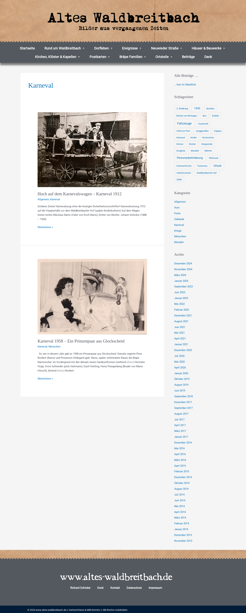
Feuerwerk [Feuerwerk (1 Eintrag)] (203, 123)
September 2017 (183, 407)
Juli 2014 (179, 493)
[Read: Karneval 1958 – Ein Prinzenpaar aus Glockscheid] (92, 296)
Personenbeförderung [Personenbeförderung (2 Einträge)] (190, 157)
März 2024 (180, 274)
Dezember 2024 (183, 263)
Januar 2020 (181, 372)
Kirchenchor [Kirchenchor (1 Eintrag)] (208, 137)
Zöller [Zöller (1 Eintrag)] (179, 179)
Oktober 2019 (181, 378)
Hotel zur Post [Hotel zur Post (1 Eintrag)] (183, 131)
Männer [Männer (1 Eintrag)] (208, 150)
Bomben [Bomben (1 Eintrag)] (210, 108)
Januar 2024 (181, 280)
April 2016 (180, 453)
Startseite (27, 48)
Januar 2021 (181, 343)
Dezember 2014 (183, 476)
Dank (208, 57)
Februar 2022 (181, 309)
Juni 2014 (179, 499)
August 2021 (181, 320)
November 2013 (183, 539)
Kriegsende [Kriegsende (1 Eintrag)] (206, 144)
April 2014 (180, 510)
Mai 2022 (179, 303)
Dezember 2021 (183, 315)
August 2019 (181, 384)
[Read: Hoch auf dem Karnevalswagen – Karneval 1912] (92, 149)
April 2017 (180, 424)
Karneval (55, 199)
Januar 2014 (181, 528)
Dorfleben (103, 48)
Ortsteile (163, 56)
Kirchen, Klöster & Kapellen (57, 56)
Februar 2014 (181, 522)
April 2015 (180, 464)
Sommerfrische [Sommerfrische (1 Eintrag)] (184, 166)
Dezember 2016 (183, 441)
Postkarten (100, 56)
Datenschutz (134, 586)
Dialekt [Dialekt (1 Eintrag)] (215, 115)
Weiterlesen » (45, 227)
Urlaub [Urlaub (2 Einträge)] (217, 165)
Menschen (54, 346)
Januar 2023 (181, 297)
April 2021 (180, 338)
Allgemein (43, 199)
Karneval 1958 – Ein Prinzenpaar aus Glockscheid (82, 341)
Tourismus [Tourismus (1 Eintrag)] (202, 166)
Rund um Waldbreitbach (64, 48)
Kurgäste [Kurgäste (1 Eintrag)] (180, 150)
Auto (177, 207)
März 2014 (180, 516)
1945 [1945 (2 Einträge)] (197, 108)
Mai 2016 (179, 447)
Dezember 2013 (183, 533)
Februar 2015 (181, 470)
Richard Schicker (80, 586)
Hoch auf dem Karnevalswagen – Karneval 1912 (81, 193)
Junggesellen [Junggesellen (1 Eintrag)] (202, 131)
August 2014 (181, 487)
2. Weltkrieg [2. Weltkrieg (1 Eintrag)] (182, 108)
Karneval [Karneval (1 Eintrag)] (180, 137)
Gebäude (179, 219)
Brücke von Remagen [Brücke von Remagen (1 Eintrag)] (186, 115)
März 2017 (180, 430)
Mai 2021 (179, 332)
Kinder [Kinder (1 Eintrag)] (193, 137)
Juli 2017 (179, 418)
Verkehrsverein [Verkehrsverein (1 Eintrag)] (183, 173)
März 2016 (180, 459)
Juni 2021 (179, 326)
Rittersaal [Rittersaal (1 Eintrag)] (213, 158)
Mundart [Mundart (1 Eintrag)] (195, 150)
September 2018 (183, 395)
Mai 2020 (179, 361)
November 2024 (183, 269)
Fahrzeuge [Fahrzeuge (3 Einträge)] (184, 123)
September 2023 (183, 286)
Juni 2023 (179, 292)
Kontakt (115, 586)
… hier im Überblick (185, 84)
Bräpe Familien (132, 56)
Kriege (177, 230)
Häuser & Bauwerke (208, 48)
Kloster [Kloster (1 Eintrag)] (192, 144)
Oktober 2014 (181, 482)
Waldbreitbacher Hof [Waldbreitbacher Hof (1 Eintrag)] (207, 173)
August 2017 (181, 412)
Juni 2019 (179, 389)
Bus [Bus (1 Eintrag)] (204, 115)
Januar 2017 (181, 435)
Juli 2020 (179, 355)
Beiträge (188, 57)
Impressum (155, 586)
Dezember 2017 (183, 401)
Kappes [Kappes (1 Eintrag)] (218, 131)
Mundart (179, 242)
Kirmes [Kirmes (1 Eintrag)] (179, 144)
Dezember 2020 (183, 349)
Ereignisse (131, 48)
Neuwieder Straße (166, 48)
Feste (177, 213)
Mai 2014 (179, 505)
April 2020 (180, 366)
